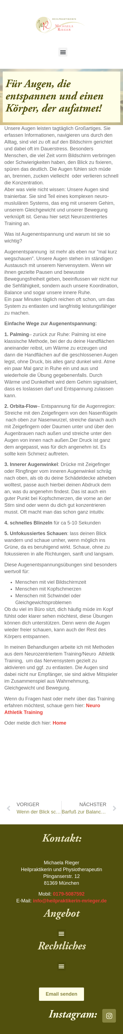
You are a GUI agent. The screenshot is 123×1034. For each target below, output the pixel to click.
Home (59, 723)
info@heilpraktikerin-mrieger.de (70, 900)
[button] (62, 52)
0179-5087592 (69, 894)
